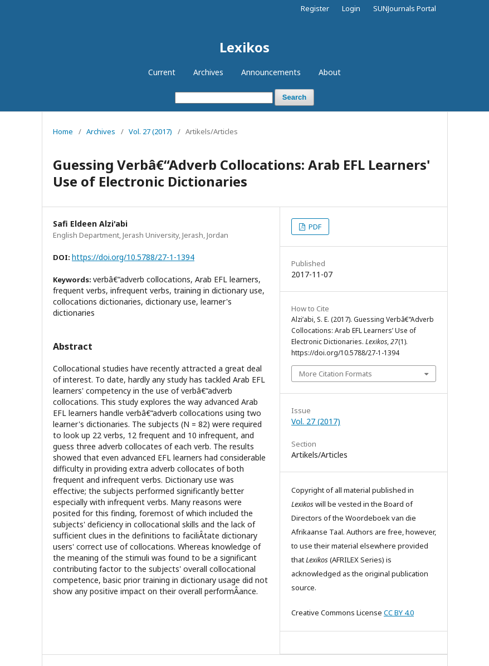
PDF (314, 227)
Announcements (271, 72)
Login (351, 8)
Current (161, 72)
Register (315, 8)
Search (294, 97)
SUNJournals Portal (404, 8)
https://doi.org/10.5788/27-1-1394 (133, 257)
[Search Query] (224, 98)
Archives (208, 72)
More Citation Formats (335, 374)
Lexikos (244, 47)
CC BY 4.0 (399, 613)
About (330, 72)
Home (63, 131)
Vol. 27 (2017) (150, 131)
